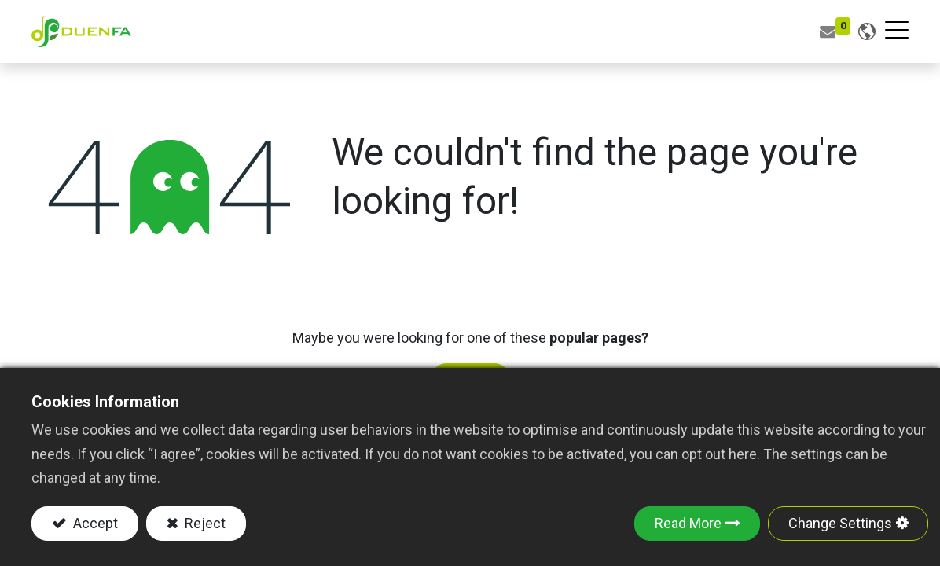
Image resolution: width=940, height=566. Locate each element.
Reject (204, 523)
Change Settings (840, 523)
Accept (94, 523)
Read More (688, 523)
